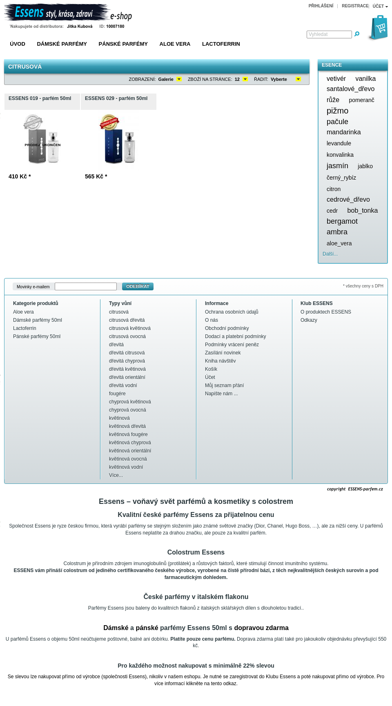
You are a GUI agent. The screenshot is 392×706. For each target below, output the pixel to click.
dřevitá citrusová (127, 353)
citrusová (119, 312)
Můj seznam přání (224, 385)
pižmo (337, 110)
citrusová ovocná (127, 336)
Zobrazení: (142, 79)
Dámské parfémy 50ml (37, 320)
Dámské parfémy (62, 44)
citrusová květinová (130, 328)
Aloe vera (175, 44)
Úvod (17, 44)
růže (333, 99)
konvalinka (340, 154)
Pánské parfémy (123, 44)
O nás (211, 320)
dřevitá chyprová (127, 361)
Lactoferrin (221, 44)
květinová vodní (126, 467)
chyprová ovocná (127, 410)
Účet (210, 377)
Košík (211, 369)
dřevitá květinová (127, 369)
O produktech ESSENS (326, 312)
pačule (337, 122)
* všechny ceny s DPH (363, 286)
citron (334, 189)
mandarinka (344, 132)
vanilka (365, 78)
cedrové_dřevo (348, 199)
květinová (119, 418)
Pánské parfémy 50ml (36, 336)
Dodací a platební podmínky (235, 336)
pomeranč (361, 100)
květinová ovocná (128, 459)
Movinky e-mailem (33, 286)
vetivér (336, 78)
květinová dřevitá (127, 426)
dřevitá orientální (127, 377)
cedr (332, 210)
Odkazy (309, 320)
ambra (337, 232)
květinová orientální (130, 451)
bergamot (342, 221)
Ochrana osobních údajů (231, 312)
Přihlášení (321, 6)
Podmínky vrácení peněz (232, 344)
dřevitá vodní (123, 385)
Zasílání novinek (223, 353)
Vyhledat (318, 34)
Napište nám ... (221, 393)
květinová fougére (128, 434)
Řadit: (261, 79)
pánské (147, 627)
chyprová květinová (130, 402)
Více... (116, 475)
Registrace (355, 6)
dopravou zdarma (261, 627)
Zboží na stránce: (210, 79)
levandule (339, 143)
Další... (330, 254)
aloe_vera (339, 243)
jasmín (337, 166)
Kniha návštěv (220, 361)
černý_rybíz (341, 177)
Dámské (115, 627)
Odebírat (137, 286)
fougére (117, 393)
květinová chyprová (130, 442)
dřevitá (116, 344)
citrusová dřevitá (127, 320)
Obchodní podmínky (227, 328)
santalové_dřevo (350, 88)
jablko (365, 166)
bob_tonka (362, 210)
